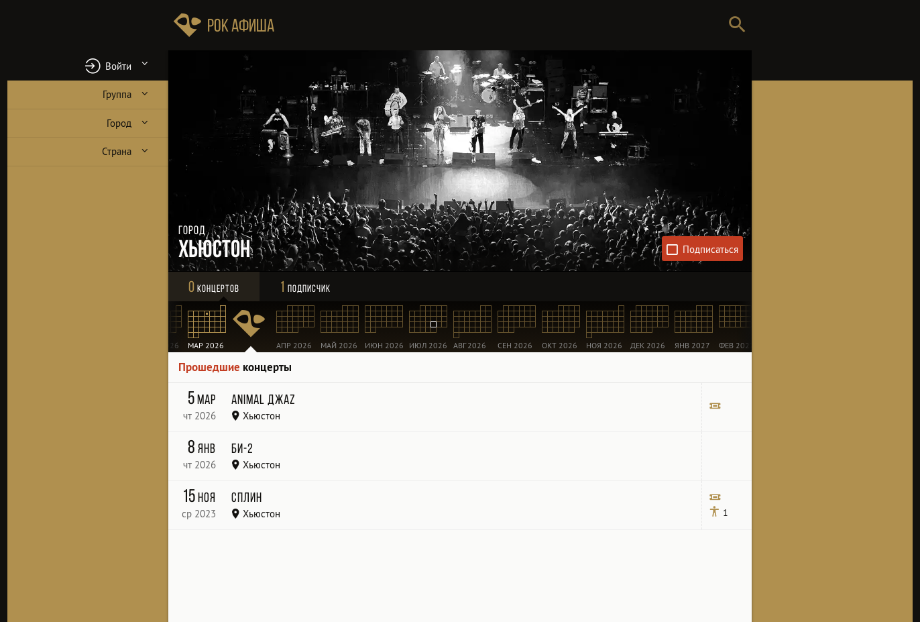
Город (119, 123)
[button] (87, 65)
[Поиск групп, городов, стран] (500, 25)
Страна (116, 151)
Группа (117, 94)
